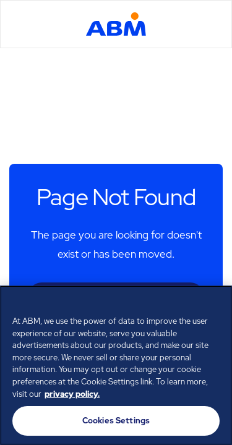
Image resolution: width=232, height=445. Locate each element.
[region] (116, 365)
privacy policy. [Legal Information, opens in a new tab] (72, 394)
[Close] (217, 302)
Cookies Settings (116, 420)
